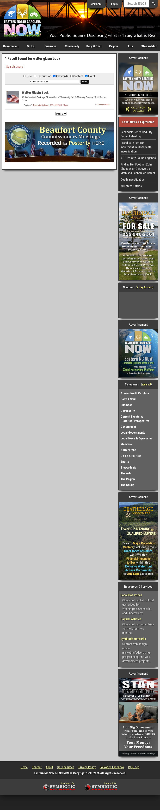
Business (50, 46)
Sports (125, 461)
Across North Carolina (135, 393)
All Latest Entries (131, 186)
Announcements (103, 104)
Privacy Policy (87, 767)
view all (146, 384)
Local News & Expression (136, 438)
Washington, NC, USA (138, 305)
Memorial (127, 444)
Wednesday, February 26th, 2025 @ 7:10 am (50, 105)
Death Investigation (133, 179)
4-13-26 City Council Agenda (138, 158)
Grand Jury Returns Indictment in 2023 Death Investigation (136, 147)
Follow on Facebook (112, 767)
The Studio (127, 485)
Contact (37, 767)
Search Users (14, 66)
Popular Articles (131, 619)
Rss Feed (133, 767)
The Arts (126, 473)
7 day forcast (144, 287)
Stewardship (149, 46)
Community (72, 46)
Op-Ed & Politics (131, 456)
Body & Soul (93, 46)
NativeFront (128, 450)
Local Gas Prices (131, 595)
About (49, 767)
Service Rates (65, 767)
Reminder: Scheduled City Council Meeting (136, 134)
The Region (128, 479)
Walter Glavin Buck (35, 92)
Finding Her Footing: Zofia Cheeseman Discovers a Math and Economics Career (138, 169)
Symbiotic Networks (133, 639)
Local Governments (133, 432)
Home (24, 767)
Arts (130, 46)
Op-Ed (30, 46)
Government (11, 46)
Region (113, 46)
